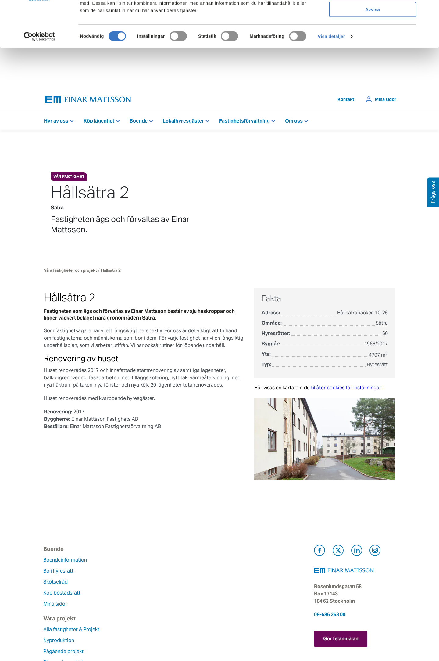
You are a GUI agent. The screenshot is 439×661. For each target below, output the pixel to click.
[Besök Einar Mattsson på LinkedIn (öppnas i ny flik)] (356, 552)
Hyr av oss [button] (56, 122)
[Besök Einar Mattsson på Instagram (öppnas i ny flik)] (374, 552)
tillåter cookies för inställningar (346, 389)
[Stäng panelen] (429, 9)
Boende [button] (139, 122)
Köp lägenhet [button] (99, 122)
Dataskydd (176, 627)
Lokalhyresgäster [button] (183, 122)
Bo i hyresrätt (59, 572)
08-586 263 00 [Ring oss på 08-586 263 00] (329, 616)
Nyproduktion (119, 580)
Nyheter (173, 616)
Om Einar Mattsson (185, 561)
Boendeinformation (65, 561)
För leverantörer (242, 605)
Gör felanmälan (341, 640)
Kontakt (345, 101)
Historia (173, 583)
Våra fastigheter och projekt (70, 271)
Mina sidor (385, 101)
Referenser (116, 612)
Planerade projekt (124, 601)
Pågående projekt (124, 591)
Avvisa (372, 50)
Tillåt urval (372, 33)
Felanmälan (237, 572)
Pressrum (234, 594)
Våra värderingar (183, 572)
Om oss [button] (294, 122)
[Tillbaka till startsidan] (88, 101)
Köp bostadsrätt (62, 594)
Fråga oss (235, 583)
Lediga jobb (177, 605)
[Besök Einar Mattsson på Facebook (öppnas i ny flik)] (319, 552)
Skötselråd (56, 583)
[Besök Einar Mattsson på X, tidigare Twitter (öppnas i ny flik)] (338, 552)
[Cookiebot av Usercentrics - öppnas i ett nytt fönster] (39, 77)
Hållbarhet (175, 594)
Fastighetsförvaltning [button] (244, 122)
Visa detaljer (331, 77)
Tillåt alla (372, 15)
